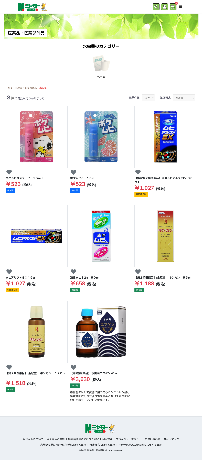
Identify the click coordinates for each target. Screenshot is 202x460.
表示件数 (134, 98)
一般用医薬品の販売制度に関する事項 (140, 444)
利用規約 (107, 439)
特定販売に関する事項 (102, 444)
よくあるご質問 (56, 439)
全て (10, 88)
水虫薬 (43, 88)
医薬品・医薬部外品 (26, 88)
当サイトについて (33, 439)
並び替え (165, 98)
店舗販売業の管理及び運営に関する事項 (63, 444)
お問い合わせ (152, 439)
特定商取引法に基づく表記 (83, 439)
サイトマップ (171, 439)
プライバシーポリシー (128, 439)
